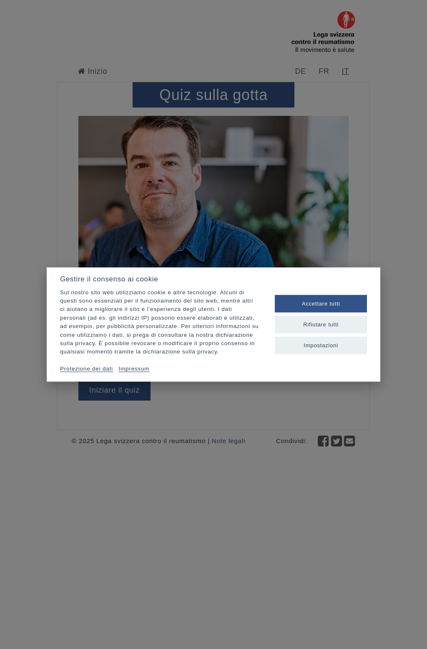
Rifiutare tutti (321, 324)
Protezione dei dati (86, 369)
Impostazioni (321, 345)
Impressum (133, 369)
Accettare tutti (321, 303)
